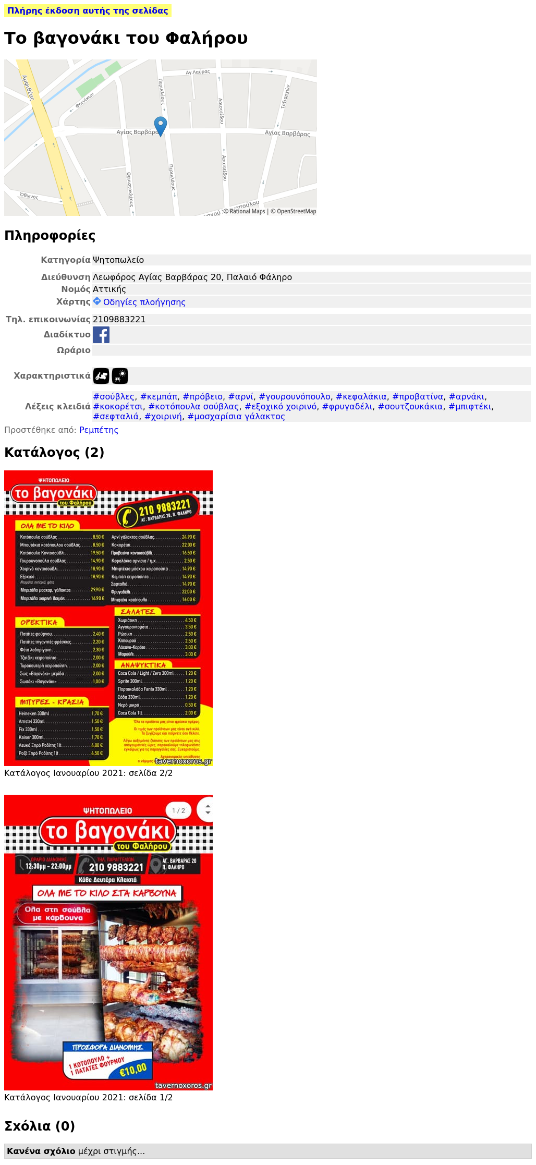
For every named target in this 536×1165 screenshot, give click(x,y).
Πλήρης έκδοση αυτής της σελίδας (87, 11)
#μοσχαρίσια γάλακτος (236, 416)
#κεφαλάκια (361, 397)
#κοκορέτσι (118, 406)
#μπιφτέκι (469, 406)
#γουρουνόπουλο (295, 397)
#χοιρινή (163, 416)
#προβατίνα (417, 397)
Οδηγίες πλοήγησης (139, 302)
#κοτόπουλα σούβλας (193, 406)
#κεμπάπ (158, 397)
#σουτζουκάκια (410, 406)
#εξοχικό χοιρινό (280, 406)
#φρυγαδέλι (347, 406)
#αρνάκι (466, 397)
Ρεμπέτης (99, 430)
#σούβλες (114, 397)
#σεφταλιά (116, 416)
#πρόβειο (202, 397)
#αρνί (240, 397)
